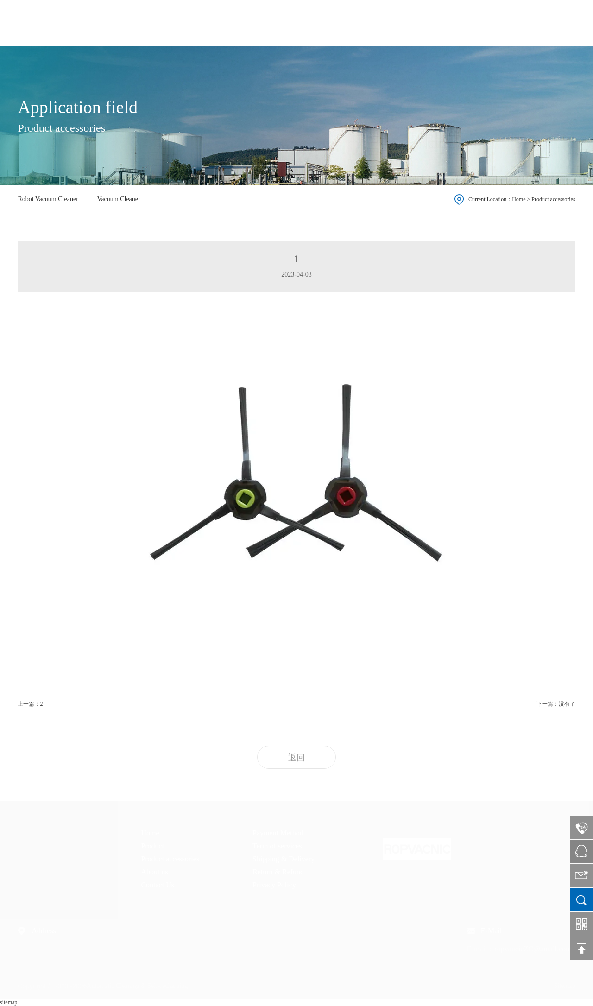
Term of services (277, 846)
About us (479, 22)
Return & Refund (278, 872)
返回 (296, 757)
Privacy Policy (274, 885)
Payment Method (277, 833)
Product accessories (420, 22)
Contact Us (526, 22)
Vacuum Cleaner (118, 199)
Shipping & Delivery (283, 859)
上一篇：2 (30, 704)
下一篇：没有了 (555, 704)
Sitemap (564, 985)
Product (361, 22)
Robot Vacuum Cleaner (48, 199)
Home (324, 22)
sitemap (8, 1002)
